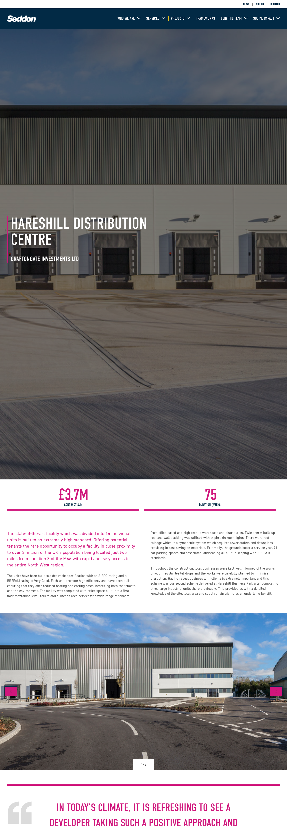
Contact (275, 4)
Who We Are (129, 18)
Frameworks (205, 18)
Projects (180, 18)
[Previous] (10, 691)
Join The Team (234, 18)
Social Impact (266, 18)
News (246, 4)
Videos (260, 4)
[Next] (276, 691)
